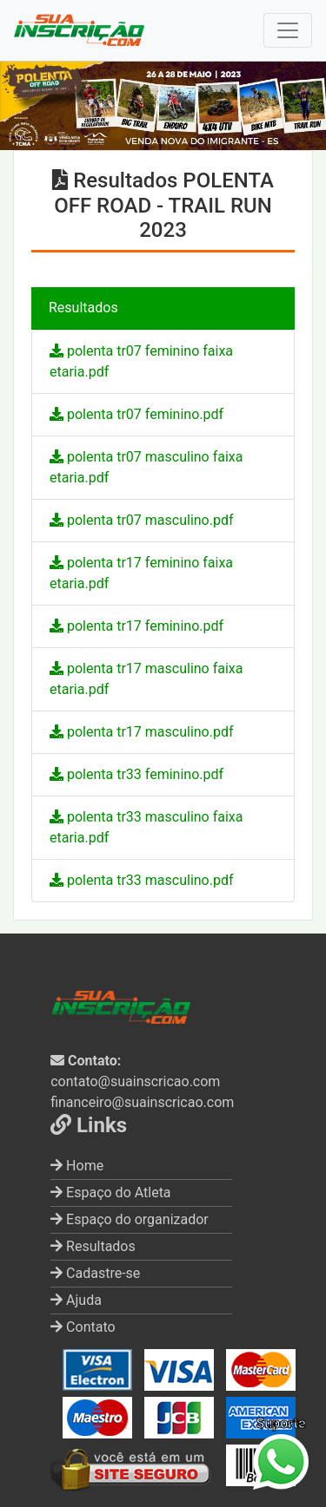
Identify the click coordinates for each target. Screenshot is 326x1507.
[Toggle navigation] (287, 30)
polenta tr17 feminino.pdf (136, 626)
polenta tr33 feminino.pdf (136, 774)
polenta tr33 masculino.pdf (142, 880)
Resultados (93, 1246)
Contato (82, 1327)
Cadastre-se (95, 1273)
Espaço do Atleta (110, 1192)
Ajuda (76, 1300)
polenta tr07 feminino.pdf (136, 414)
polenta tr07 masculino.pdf (142, 520)
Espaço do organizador (129, 1219)
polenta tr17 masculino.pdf (142, 732)
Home (76, 1165)
